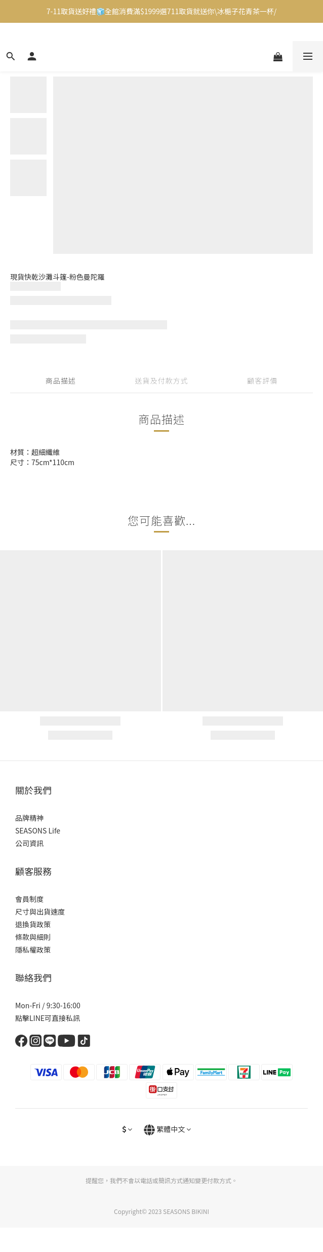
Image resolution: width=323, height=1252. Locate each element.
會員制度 (29, 899)
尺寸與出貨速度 (40, 911)
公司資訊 (29, 843)
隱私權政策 (33, 949)
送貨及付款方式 (161, 380)
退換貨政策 (33, 924)
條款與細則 (33, 937)
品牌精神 (29, 818)
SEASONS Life (37, 830)
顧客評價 (262, 380)
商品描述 (61, 380)
